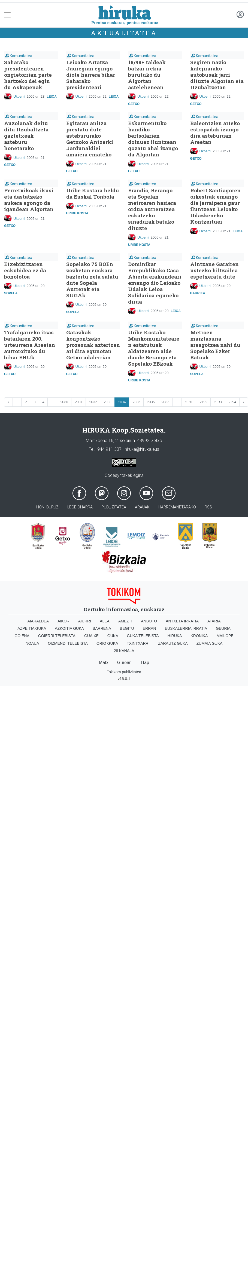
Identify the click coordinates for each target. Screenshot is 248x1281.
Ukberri (19, 96)
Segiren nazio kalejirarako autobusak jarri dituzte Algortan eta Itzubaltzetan (217, 75)
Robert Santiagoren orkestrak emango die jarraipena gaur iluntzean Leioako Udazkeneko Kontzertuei (215, 206)
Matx (103, 662)
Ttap (144, 662)
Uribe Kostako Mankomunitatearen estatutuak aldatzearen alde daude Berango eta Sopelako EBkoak (153, 348)
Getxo (134, 104)
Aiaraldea (38, 621)
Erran (149, 628)
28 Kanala (124, 651)
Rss (208, 507)
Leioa (52, 96)
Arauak (142, 507)
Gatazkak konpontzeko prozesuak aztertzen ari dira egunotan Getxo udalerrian (93, 345)
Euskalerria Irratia (186, 628)
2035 (136, 402)
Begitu (127, 628)
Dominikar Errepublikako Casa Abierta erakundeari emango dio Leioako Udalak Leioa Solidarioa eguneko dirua (154, 283)
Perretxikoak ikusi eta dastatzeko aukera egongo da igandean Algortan (28, 199)
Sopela (10, 293)
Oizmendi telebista (68, 643)
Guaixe (91, 636)
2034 (122, 402)
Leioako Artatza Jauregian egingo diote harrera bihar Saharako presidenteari (90, 75)
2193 (218, 402)
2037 (165, 402)
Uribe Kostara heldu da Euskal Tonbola (92, 193)
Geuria (223, 628)
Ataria (214, 621)
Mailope (224, 636)
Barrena (102, 628)
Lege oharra (80, 507)
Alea (105, 621)
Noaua (32, 643)
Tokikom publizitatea (124, 672)
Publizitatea (113, 507)
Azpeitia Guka (31, 628)
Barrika (197, 293)
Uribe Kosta (77, 213)
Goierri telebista (56, 636)
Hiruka (175, 636)
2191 (189, 402)
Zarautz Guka (173, 643)
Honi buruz (47, 507)
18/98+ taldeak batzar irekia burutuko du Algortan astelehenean (147, 75)
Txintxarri (138, 643)
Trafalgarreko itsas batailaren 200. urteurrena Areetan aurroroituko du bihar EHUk (29, 345)
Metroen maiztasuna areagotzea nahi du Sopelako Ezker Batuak (215, 345)
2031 (78, 402)
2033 (107, 402)
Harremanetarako (177, 507)
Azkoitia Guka (69, 628)
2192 (203, 402)
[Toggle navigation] (7, 15)
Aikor (63, 621)
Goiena (21, 636)
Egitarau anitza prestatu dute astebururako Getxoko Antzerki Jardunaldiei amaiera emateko (89, 139)
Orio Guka (107, 643)
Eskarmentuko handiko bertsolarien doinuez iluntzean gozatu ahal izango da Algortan (153, 139)
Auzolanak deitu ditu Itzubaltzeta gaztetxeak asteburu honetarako (26, 136)
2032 (93, 402)
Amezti (125, 621)
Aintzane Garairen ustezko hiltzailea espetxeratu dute (214, 270)
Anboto (149, 621)
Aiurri (84, 621)
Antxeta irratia (182, 621)
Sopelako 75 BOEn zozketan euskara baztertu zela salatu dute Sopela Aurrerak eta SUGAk (92, 280)
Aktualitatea (124, 33)
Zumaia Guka (209, 643)
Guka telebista (143, 636)
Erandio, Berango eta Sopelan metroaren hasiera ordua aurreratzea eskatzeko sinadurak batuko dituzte (152, 209)
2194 (232, 402)
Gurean (124, 662)
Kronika (199, 636)
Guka (112, 636)
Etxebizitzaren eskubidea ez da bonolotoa (25, 270)
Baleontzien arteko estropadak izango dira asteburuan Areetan (215, 132)
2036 (151, 402)
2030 (64, 402)
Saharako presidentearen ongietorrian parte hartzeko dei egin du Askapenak (28, 75)
